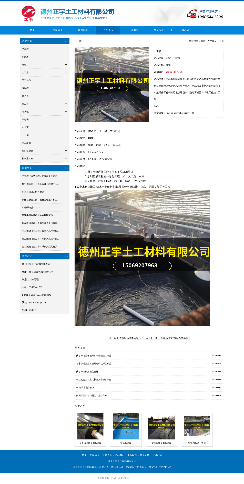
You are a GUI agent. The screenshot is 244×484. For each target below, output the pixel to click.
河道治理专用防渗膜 (161, 443)
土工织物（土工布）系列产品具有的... (40, 246)
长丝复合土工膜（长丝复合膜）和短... (40, 199)
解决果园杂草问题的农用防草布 (37, 215)
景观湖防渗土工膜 (128, 338)
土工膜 (220, 41)
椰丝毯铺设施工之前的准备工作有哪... (40, 223)
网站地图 (213, 3)
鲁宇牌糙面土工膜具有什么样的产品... (40, 184)
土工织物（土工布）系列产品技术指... (40, 231)
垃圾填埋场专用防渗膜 (90, 443)
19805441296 (174, 72)
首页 (32, 30)
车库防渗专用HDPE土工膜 (174, 338)
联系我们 (184, 30)
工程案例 (133, 30)
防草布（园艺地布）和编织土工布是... (40, 176)
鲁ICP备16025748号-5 (160, 467)
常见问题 (159, 30)
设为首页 (193, 3)
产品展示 (108, 30)
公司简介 (57, 30)
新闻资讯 (83, 30)
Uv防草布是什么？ (31, 207)
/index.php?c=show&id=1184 (180, 113)
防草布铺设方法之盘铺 (33, 192)
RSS (222, 3)
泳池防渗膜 (125, 443)
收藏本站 (203, 3)
